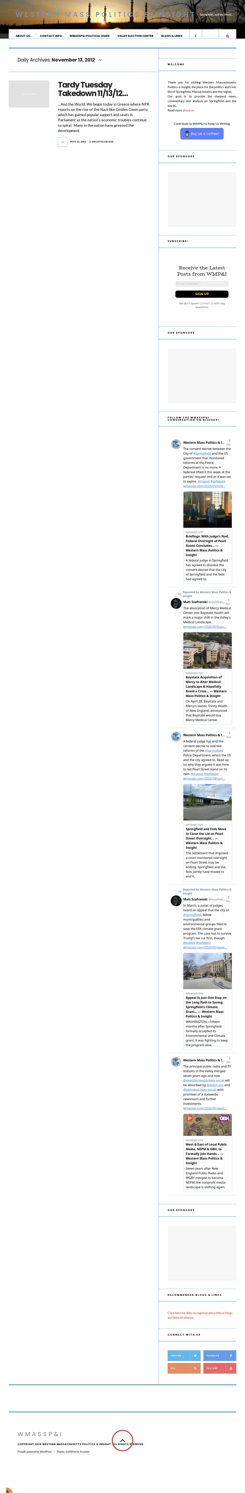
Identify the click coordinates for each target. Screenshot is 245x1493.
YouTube (221, 1373)
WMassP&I (40, 1440)
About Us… (24, 36)
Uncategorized (103, 145)
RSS (185, 1373)
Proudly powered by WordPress (35, 1457)
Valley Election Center (136, 36)
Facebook (221, 1361)
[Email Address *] (201, 288)
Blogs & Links (172, 36)
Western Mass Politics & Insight (106, 14)
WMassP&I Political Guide (90, 36)
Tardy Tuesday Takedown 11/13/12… (93, 93)
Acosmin (84, 1457)
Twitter (185, 1361)
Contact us (206, 308)
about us (188, 114)
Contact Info (51, 36)
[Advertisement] (202, 203)
